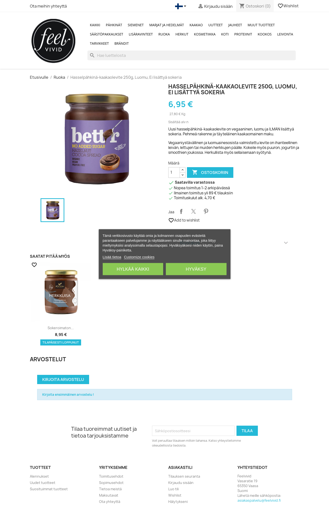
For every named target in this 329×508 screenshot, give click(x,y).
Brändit (121, 43)
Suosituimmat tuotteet (49, 489)
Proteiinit (243, 34)
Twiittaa (193, 211)
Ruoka (164, 34)
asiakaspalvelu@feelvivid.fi (259, 500)
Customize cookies (139, 257)
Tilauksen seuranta (184, 476)
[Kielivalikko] (181, 6)
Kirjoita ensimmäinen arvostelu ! (68, 394)
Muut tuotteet (261, 25)
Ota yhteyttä (109, 501)
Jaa (181, 211)
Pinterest (206, 211)
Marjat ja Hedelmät (166, 25)
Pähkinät (114, 25)
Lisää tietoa (112, 257)
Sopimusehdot (111, 482)
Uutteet (215, 25)
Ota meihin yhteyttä (48, 6)
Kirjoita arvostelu (63, 379)
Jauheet (235, 25)
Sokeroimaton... (61, 328)
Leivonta (285, 34)
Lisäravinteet (141, 34)
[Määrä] (174, 172)
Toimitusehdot (111, 476)
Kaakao (196, 25)
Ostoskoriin (210, 172)
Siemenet (136, 25)
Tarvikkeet (99, 43)
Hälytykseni (178, 501)
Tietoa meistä (110, 489)
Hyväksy (196, 269)
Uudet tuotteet (42, 482)
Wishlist (288, 6)
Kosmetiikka (205, 34)
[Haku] (191, 55)
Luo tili (173, 489)
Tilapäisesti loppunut (60, 342)
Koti (225, 34)
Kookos (265, 34)
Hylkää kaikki (133, 269)
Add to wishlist (184, 220)
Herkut (181, 34)
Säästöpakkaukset (106, 34)
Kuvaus (234, 242)
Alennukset (39, 476)
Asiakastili (180, 467)
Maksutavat (108, 495)
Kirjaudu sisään (181, 482)
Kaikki (95, 25)
